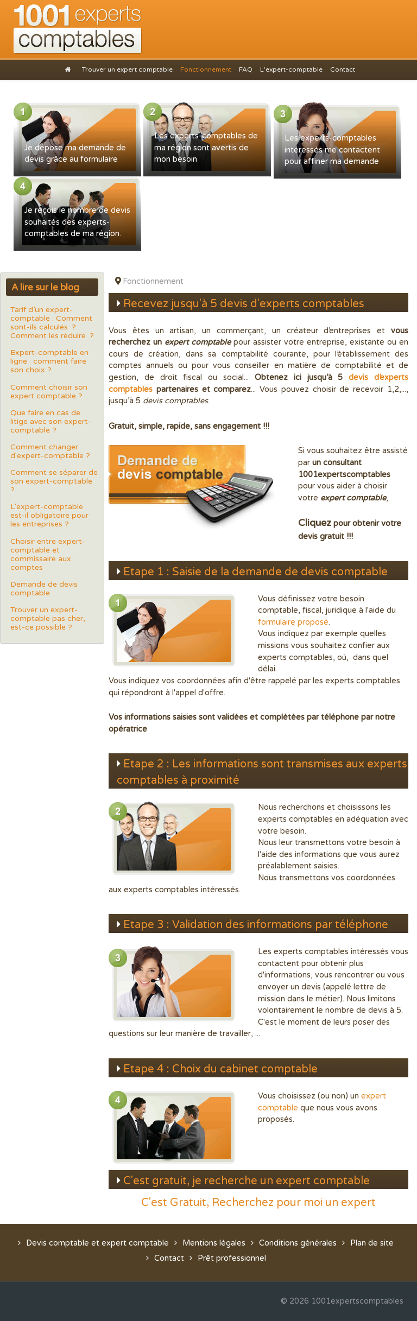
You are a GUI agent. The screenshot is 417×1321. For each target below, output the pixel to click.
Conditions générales (298, 1243)
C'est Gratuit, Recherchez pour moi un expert (258, 1202)
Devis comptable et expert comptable (97, 1243)
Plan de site (372, 1243)
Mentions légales (213, 1243)
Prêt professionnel (232, 1258)
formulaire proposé (293, 622)
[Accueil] (69, 69)
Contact (169, 1258)
